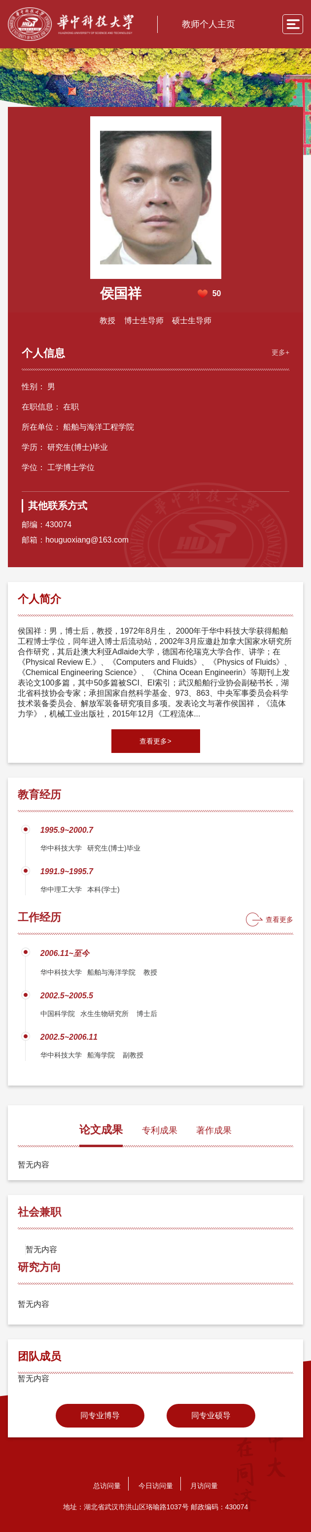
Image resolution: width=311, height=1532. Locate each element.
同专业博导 (100, 1414)
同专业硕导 (211, 1414)
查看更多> (155, 740)
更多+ (279, 351)
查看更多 (279, 918)
